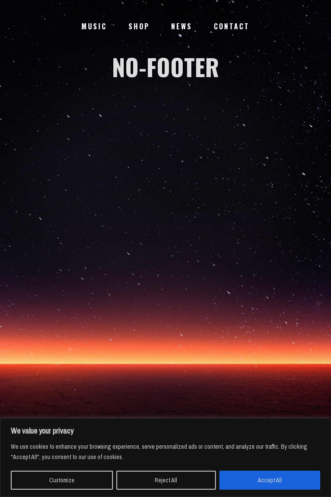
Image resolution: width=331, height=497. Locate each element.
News (181, 26)
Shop (139, 26)
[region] (165, 457)
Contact (232, 26)
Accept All (270, 480)
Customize (62, 480)
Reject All (166, 480)
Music (94, 26)
